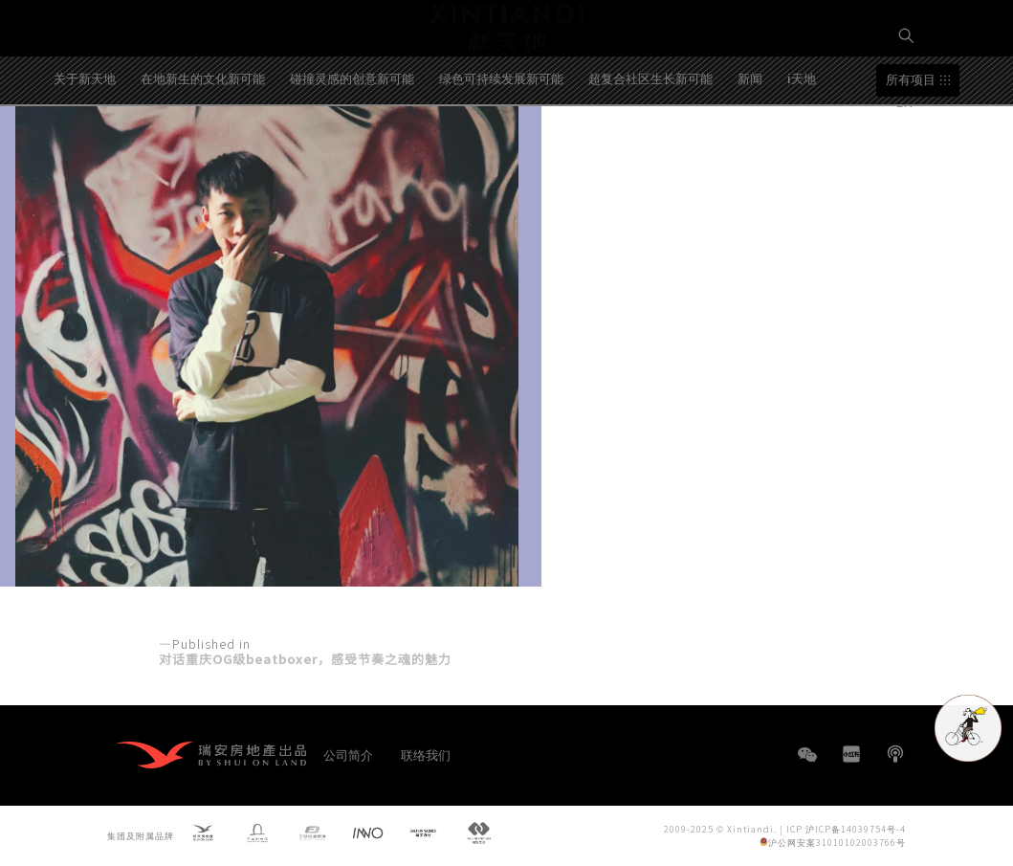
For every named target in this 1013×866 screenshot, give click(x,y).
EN (906, 102)
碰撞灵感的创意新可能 (352, 138)
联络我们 (426, 754)
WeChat (807, 764)
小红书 (851, 754)
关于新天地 (85, 138)
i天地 (801, 138)
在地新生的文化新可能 (203, 138)
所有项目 (911, 140)
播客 (895, 754)
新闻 (750, 138)
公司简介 (348, 754)
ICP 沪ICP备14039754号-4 (846, 828)
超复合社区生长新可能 (650, 138)
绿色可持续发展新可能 (501, 138)
